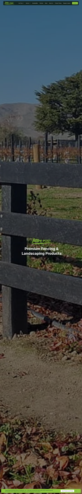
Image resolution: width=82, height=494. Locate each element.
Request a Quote (66, 3)
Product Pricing (58, 3)
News (46, 3)
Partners (41, 3)
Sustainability (35, 3)
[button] (21, 3)
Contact (75, 3)
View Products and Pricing (67, 491)
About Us (51, 3)
